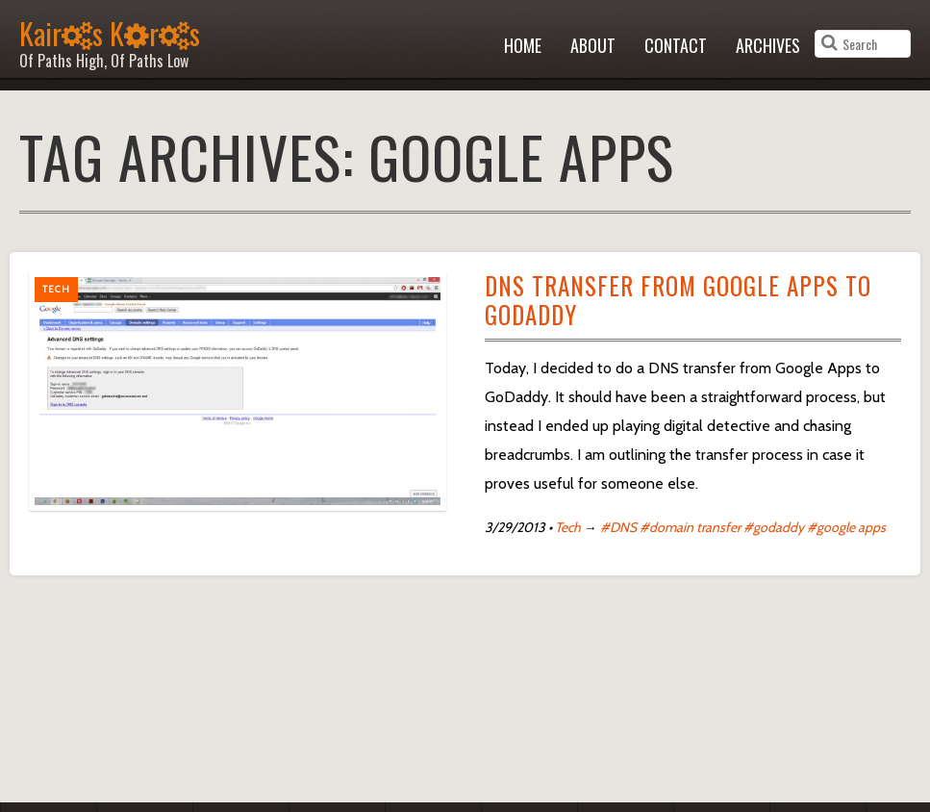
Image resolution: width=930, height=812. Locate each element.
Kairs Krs (109, 40)
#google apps (846, 527)
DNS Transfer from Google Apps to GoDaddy (678, 299)
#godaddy (773, 527)
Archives (768, 45)
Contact (675, 45)
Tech (568, 527)
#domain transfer (690, 527)
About (593, 45)
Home (522, 45)
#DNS (618, 527)
